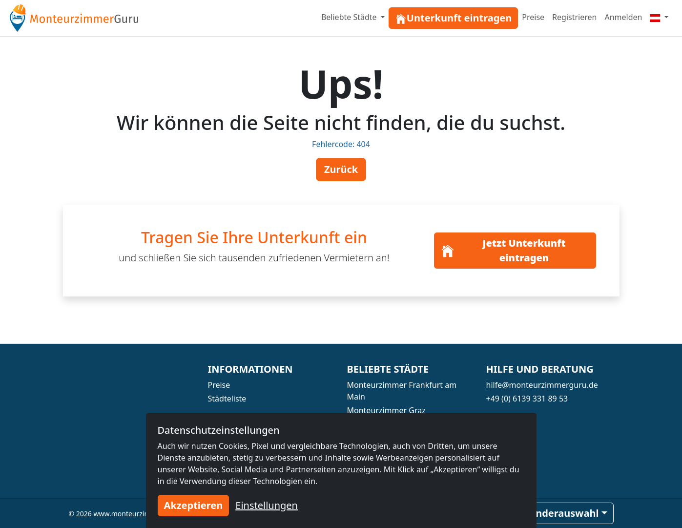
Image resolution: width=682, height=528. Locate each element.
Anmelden (623, 17)
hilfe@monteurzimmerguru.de (542, 385)
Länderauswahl (561, 513)
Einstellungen (266, 505)
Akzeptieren (193, 505)
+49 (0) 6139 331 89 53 (527, 398)
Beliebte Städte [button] (350, 17)
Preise (533, 17)
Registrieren (574, 17)
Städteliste (227, 398)
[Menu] (659, 17)
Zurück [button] (341, 169)
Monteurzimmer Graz (386, 410)
